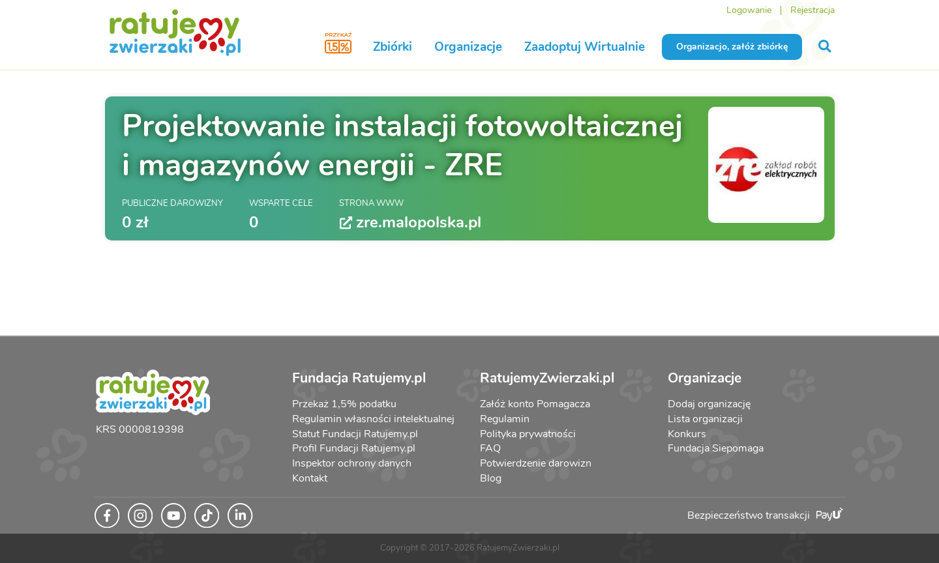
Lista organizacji (705, 419)
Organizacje (468, 46)
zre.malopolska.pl (410, 222)
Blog (490, 478)
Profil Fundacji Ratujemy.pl (353, 448)
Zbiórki (392, 46)
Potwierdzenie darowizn (535, 463)
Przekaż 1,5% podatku (344, 404)
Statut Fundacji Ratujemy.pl (355, 434)
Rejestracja (812, 10)
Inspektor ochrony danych (351, 463)
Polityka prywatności (528, 434)
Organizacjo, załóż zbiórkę (732, 46)
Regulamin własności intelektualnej (373, 419)
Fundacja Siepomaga (716, 448)
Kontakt (309, 478)
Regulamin (504, 419)
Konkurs (687, 434)
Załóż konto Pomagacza (535, 404)
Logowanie (748, 10)
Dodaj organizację (709, 404)
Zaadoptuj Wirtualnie (584, 46)
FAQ (490, 448)
